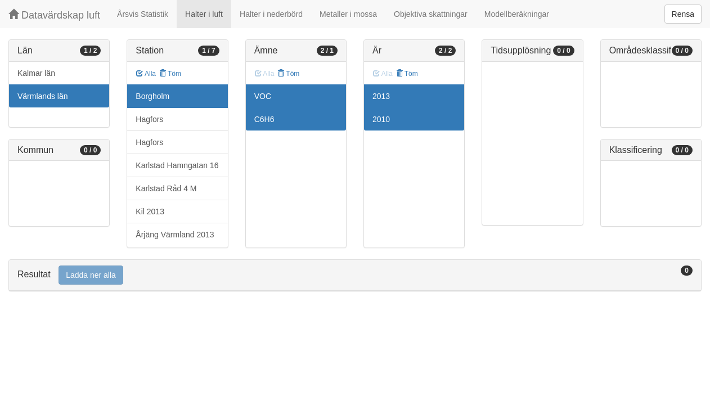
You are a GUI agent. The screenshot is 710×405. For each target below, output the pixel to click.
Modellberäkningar (516, 14)
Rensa (683, 14)
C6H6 (264, 119)
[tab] (355, 275)
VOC (262, 96)
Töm (170, 74)
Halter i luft (204, 14)
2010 (381, 119)
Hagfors (149, 119)
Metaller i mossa (348, 14)
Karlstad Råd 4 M (166, 188)
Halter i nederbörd (271, 14)
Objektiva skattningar (431, 14)
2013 (381, 96)
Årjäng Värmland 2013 (175, 234)
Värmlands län (42, 96)
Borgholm (152, 96)
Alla (146, 74)
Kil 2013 (150, 211)
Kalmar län (36, 73)
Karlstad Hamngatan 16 (177, 165)
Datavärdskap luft (54, 15)
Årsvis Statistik (142, 14)
